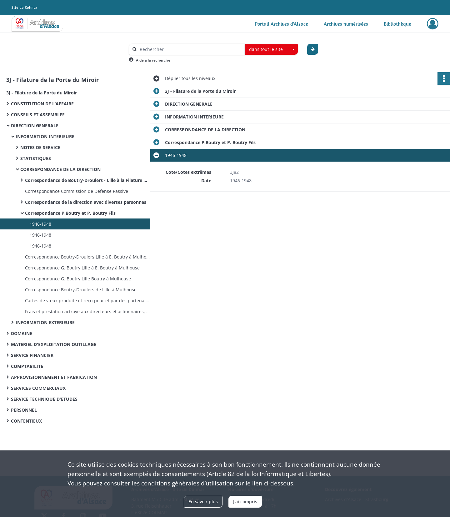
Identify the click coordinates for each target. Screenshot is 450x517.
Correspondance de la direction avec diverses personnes (85, 202)
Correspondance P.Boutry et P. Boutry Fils (70, 213)
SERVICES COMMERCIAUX (38, 388)
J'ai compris (245, 501)
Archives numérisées (346, 24)
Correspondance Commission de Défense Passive (76, 191)
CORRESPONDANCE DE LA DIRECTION (60, 169)
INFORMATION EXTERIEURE (45, 322)
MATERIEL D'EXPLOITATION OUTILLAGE (53, 344)
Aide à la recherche (153, 60)
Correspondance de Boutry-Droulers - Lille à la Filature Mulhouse (87, 180)
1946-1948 (40, 224)
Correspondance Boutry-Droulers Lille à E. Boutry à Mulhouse (87, 257)
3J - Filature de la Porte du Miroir (41, 93)
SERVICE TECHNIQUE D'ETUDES (44, 399)
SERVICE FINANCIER (32, 355)
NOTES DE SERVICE (40, 147)
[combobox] (271, 49)
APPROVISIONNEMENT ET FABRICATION (54, 377)
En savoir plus (203, 501)
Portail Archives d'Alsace (281, 24)
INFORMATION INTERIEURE (45, 136)
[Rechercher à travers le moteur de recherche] (190, 49)
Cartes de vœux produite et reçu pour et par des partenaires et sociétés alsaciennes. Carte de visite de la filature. (87, 301)
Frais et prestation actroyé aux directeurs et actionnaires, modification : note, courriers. (87, 311)
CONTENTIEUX (26, 421)
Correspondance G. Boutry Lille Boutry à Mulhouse (78, 279)
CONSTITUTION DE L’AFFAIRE (42, 104)
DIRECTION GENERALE (34, 125)
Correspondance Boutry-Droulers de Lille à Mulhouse (81, 290)
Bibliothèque (397, 24)
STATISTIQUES (35, 158)
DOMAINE (21, 333)
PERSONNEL (24, 410)
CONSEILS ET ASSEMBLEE (38, 115)
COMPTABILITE (27, 366)
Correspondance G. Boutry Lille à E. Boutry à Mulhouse (82, 268)
